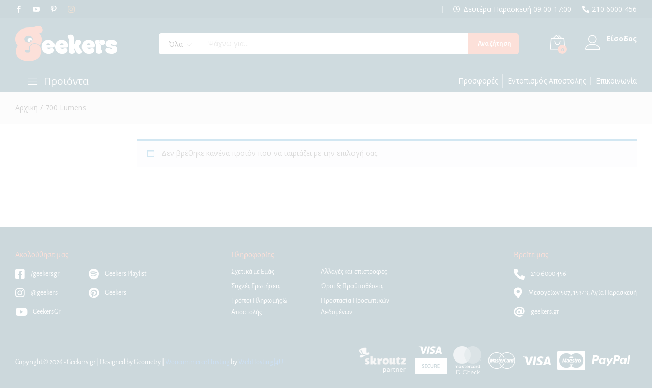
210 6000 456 (614, 9)
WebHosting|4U (260, 362)
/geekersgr (37, 274)
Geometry (147, 362)
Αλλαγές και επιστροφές (354, 271)
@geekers (36, 292)
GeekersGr (38, 311)
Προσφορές (478, 81)
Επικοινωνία (616, 81)
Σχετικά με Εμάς (252, 271)
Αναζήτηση (494, 43)
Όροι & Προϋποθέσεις (352, 286)
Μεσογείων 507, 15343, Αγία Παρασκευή (575, 292)
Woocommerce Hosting (197, 362)
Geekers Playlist (117, 274)
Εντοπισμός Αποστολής (547, 81)
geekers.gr (536, 311)
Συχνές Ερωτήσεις (255, 286)
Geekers (107, 292)
